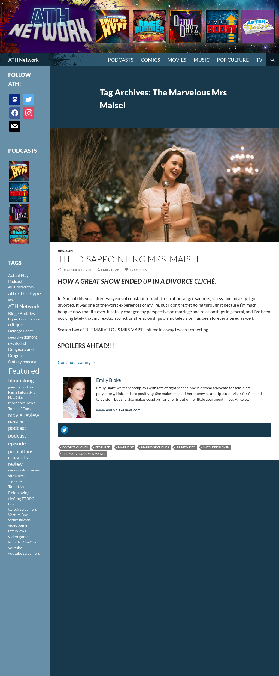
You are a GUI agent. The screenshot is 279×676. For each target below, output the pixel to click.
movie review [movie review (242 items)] (23, 415)
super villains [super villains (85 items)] (17, 481)
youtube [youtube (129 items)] (15, 547)
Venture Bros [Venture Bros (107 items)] (18, 515)
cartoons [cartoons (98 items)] (35, 319)
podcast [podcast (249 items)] (17, 428)
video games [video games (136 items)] (19, 536)
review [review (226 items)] (15, 464)
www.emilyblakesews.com (118, 410)
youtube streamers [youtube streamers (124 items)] (24, 553)
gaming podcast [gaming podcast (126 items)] (21, 387)
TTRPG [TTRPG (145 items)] (28, 498)
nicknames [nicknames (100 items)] (15, 421)
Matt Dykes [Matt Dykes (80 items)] (16, 397)
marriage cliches (155, 447)
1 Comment (139, 270)
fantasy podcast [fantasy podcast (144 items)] (22, 361)
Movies (177, 60)
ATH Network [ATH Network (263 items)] (24, 306)
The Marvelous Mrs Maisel (83, 454)
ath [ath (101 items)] (10, 300)
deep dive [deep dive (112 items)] (15, 337)
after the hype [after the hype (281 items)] (24, 293)
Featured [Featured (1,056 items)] (24, 370)
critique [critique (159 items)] (15, 324)
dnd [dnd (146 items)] (22, 343)
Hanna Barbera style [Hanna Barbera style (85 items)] (21, 392)
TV (259, 60)
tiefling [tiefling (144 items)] (14, 498)
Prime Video (186, 447)
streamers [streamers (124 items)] (16, 475)
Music (202, 60)
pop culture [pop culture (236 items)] (20, 451)
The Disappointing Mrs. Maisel (129, 259)
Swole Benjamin (216, 447)
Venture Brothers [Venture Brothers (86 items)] (19, 520)
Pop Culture (233, 60)
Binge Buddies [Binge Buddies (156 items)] (21, 313)
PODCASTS (121, 60)
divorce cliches (75, 447)
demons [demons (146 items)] (31, 336)
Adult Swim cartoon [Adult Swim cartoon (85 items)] (21, 287)
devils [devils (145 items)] (13, 343)
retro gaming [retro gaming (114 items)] (18, 457)
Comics (150, 60)
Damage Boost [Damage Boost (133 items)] (20, 330)
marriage (126, 447)
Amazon (65, 251)
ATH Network (23, 60)
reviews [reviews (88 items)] (35, 470)
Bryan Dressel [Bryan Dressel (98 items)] (18, 319)
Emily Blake (111, 270)
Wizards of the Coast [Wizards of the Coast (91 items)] (23, 542)
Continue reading (77, 362)
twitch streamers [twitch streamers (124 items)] (22, 509)
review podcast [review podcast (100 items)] (19, 470)
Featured (102, 447)
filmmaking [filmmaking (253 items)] (21, 380)
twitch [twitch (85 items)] (12, 504)
